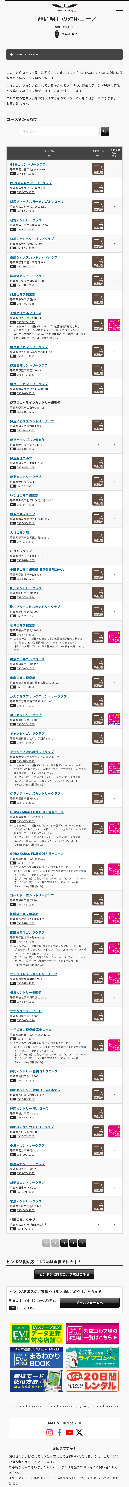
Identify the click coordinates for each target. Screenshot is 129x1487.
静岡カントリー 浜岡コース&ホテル (35, 1091)
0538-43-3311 (26, 1119)
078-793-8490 (27, 1311)
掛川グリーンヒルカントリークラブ (35, 608)
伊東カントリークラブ (26, 478)
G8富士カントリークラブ (28, 166)
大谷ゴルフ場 (19, 534)
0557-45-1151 (26, 906)
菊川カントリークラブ (26, 717)
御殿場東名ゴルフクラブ (27, 934)
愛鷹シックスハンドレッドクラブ (33, 259)
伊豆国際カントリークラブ (29, 367)
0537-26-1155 (26, 618)
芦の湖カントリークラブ (27, 277)
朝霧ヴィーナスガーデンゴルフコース (37, 203)
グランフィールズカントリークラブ (35, 795)
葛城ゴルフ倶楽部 (22, 627)
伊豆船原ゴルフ (21, 460)
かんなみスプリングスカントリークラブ (38, 698)
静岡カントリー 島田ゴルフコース (34, 1073)
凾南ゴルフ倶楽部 (22, 679)
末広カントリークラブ (26, 1203)
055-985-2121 (26, 287)
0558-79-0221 (26, 358)
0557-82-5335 (26, 305)
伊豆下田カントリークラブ (29, 386)
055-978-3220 (26, 689)
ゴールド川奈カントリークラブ (32, 897)
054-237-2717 (26, 543)
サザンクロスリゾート (26, 1013)
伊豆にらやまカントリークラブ (32, 423)
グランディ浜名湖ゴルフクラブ (32, 753)
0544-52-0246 (26, 249)
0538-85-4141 (26, 985)
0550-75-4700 (26, 823)
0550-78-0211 (26, 1040)
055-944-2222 (26, 432)
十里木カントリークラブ (27, 1147)
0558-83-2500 (26, 450)
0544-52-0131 (26, 231)
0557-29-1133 (26, 324)
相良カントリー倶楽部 (26, 994)
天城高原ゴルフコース (26, 315)
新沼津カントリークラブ (27, 1184)
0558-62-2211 (26, 395)
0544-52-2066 (26, 212)
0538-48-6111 (26, 636)
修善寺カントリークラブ (27, 1166)
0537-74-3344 (26, 599)
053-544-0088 (26, 506)
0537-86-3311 (26, 1100)
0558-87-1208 (26, 469)
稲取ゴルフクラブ (22, 516)
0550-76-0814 (26, 744)
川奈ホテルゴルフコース (27, 661)
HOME (10, 1373)
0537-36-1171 (26, 726)
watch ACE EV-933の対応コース (70, 1373)
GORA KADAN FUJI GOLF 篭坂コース (37, 814)
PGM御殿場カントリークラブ (31, 185)
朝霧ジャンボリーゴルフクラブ (32, 240)
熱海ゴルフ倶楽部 (22, 296)
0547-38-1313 (26, 1082)
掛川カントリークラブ (26, 590)
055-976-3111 (26, 804)
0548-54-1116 (26, 1003)
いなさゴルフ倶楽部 (24, 497)
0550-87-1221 (26, 580)
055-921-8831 (26, 1193)
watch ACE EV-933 (31, 1373)
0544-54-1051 (26, 175)
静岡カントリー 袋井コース (29, 1110)
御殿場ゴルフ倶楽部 (24, 915)
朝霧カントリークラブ (26, 222)
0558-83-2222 (26, 413)
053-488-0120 (26, 763)
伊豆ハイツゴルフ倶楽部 (27, 441)
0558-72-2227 (26, 1175)
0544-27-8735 (26, 1230)
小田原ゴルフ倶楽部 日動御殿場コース (37, 571)
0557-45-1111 (26, 670)
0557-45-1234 (26, 1022)
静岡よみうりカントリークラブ (32, 1128)
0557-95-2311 (26, 525)
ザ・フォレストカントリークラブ (33, 975)
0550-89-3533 (26, 943)
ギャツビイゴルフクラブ (27, 735)
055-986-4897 (26, 1212)
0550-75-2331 (26, 864)
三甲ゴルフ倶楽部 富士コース (31, 1031)
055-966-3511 (26, 268)
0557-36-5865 (26, 488)
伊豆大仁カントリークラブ (29, 348)
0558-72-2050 (26, 376)
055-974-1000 (26, 707)
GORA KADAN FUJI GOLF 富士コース (37, 855)
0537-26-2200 (26, 1138)
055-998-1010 (26, 1156)
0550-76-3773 (26, 194)
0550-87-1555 (26, 925)
